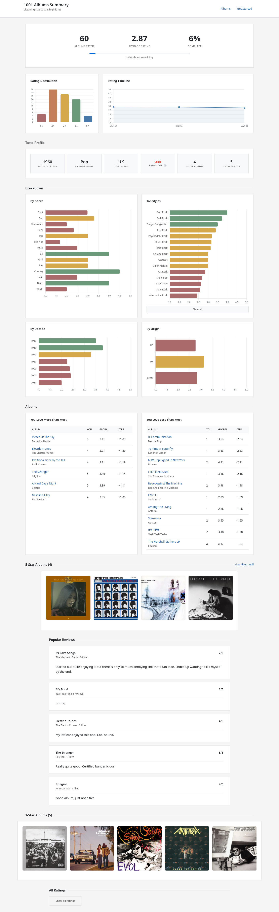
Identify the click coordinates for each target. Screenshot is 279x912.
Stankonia (154, 518)
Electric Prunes (41, 448)
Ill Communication (160, 437)
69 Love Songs (66, 653)
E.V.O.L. (152, 495)
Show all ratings (65, 901)
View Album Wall (244, 564)
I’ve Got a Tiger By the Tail (48, 460)
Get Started (244, 8)
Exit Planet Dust (158, 472)
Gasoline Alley (41, 495)
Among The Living (159, 507)
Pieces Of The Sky (43, 437)
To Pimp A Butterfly (160, 448)
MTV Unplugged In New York (166, 460)
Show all (197, 309)
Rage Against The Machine (165, 483)
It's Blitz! (153, 530)
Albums (226, 8)
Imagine (61, 784)
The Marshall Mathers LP (164, 541)
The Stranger (40, 472)
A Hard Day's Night (44, 483)
